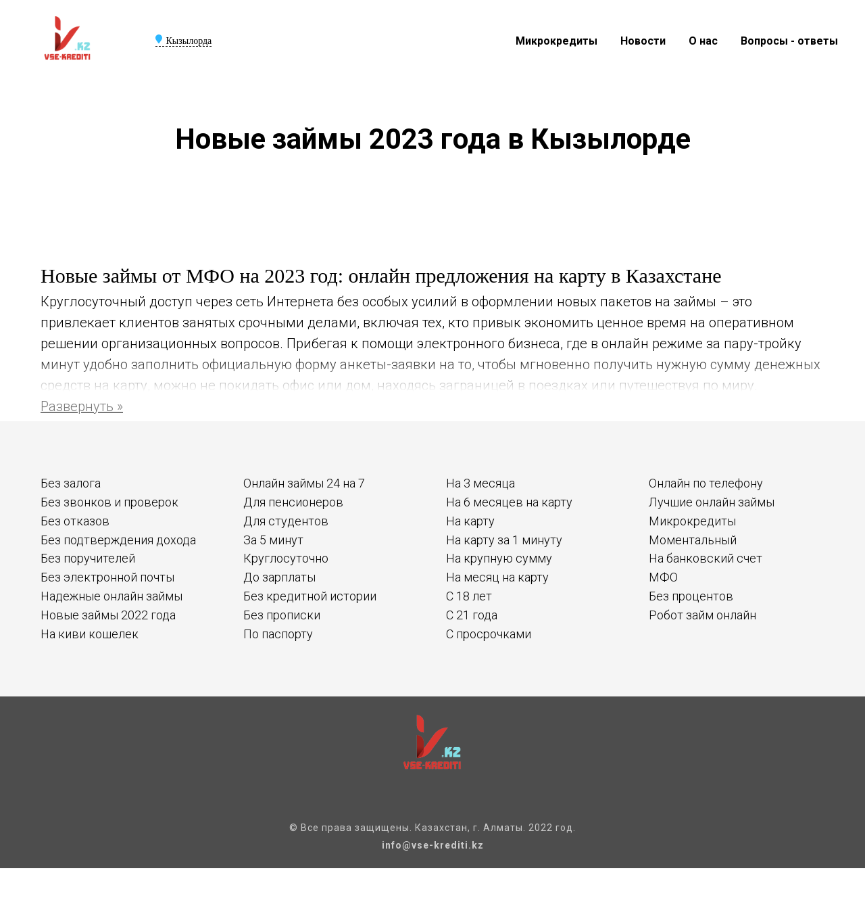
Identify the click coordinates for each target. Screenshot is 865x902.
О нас (703, 40)
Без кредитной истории (309, 596)
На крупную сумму (499, 558)
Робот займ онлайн (702, 615)
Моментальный (693, 540)
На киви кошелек (90, 634)
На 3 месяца (480, 483)
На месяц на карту (497, 577)
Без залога (71, 483)
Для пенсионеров (293, 502)
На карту (470, 521)
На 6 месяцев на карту (509, 502)
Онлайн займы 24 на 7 (304, 483)
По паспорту (278, 634)
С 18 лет (469, 596)
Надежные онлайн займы (111, 596)
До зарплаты (279, 577)
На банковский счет (705, 558)
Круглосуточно (285, 558)
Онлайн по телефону (706, 483)
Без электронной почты (107, 577)
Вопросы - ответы (789, 40)
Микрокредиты (556, 40)
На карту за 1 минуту (504, 540)
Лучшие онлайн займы (711, 502)
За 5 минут (273, 540)
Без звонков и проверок (109, 502)
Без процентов (691, 596)
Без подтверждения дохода (118, 540)
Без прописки (281, 615)
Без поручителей (88, 558)
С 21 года (471, 615)
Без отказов (75, 521)
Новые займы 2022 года (108, 615)
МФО (663, 577)
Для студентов (285, 521)
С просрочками (488, 634)
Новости (643, 40)
